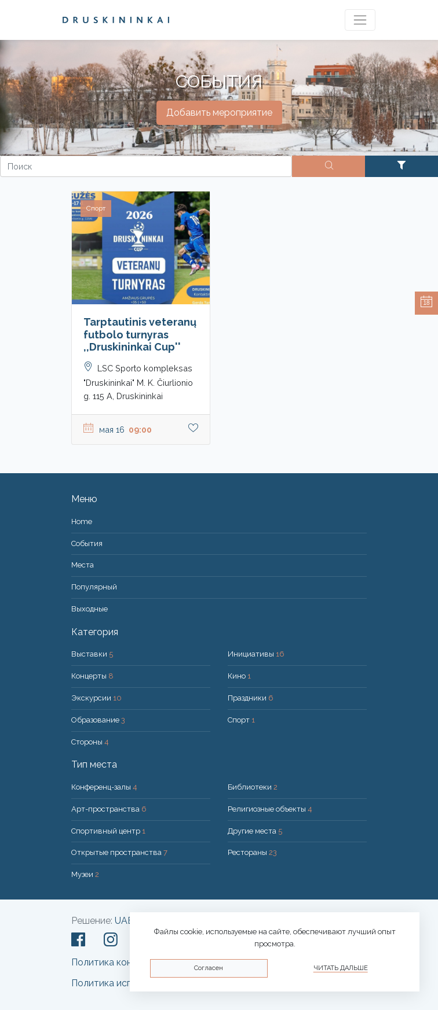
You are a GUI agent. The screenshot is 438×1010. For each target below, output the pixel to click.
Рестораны (252, 852)
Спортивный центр (108, 831)
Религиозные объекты (270, 809)
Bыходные (89, 608)
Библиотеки (253, 787)
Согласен (208, 968)
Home (81, 521)
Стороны (90, 742)
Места (82, 565)
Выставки (92, 654)
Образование (98, 720)
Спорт (241, 720)
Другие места (255, 831)
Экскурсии (96, 698)
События (87, 543)
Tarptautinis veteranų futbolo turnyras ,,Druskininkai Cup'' (139, 334)
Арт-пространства (109, 809)
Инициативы (256, 654)
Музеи (85, 874)
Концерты (92, 676)
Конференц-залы (104, 787)
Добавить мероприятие (219, 112)
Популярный (94, 587)
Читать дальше (340, 968)
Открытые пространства (119, 852)
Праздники (250, 698)
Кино (239, 676)
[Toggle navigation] (360, 20)
